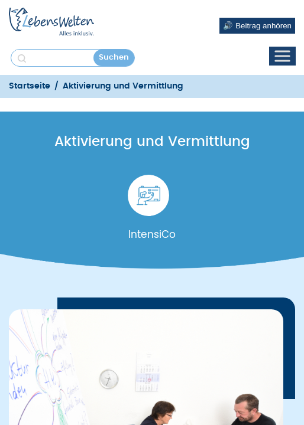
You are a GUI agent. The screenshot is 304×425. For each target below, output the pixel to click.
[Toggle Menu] (282, 55)
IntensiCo (152, 235)
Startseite (29, 86)
